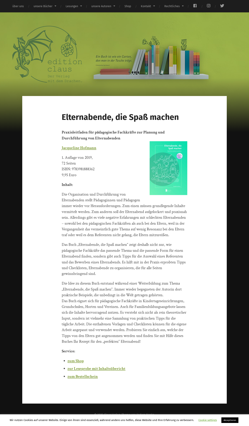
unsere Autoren (101, 6)
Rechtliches (172, 6)
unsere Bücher (43, 6)
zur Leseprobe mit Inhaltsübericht (96, 368)
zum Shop (75, 361)
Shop (128, 6)
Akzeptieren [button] (230, 420)
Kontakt (146, 6)
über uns (18, 6)
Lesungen (72, 6)
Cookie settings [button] (207, 420)
